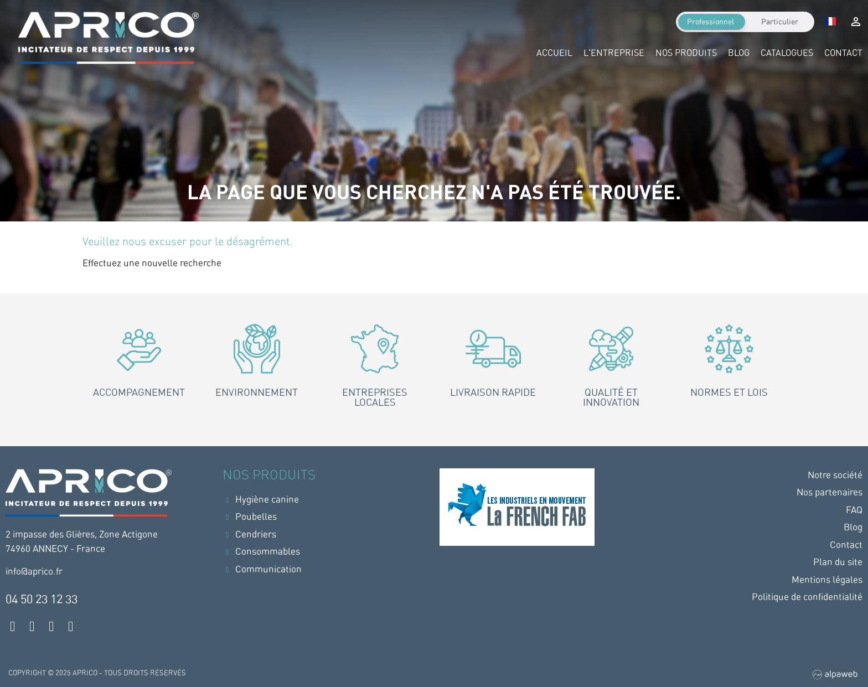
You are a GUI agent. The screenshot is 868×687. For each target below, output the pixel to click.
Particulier (779, 21)
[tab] (139, 372)
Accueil (554, 53)
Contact (843, 53)
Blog (739, 53)
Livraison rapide (493, 392)
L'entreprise (613, 53)
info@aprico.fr (34, 571)
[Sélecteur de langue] (830, 22)
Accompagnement (139, 392)
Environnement (256, 392)
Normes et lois (729, 392)
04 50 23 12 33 (42, 599)
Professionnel (710, 21)
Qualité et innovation (611, 397)
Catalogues (787, 53)
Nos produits (686, 53)
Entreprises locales (374, 397)
